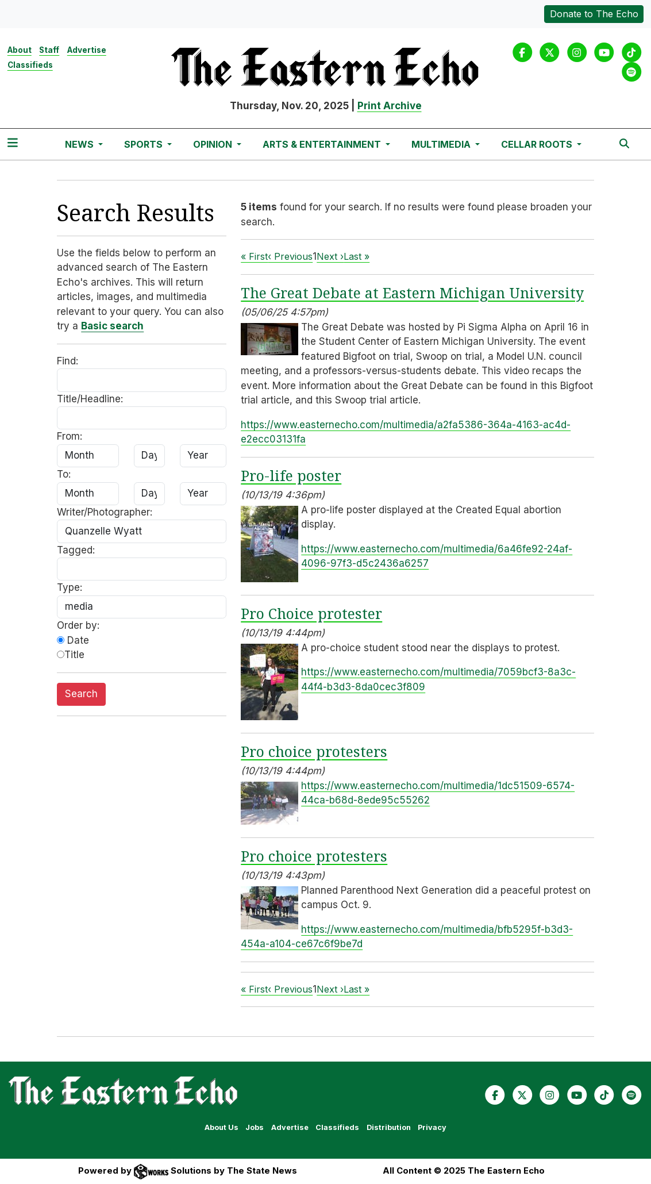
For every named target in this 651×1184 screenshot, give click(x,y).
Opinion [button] (213, 144)
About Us (221, 1127)
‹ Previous (290, 256)
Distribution (389, 1127)
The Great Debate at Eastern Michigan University (412, 292)
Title (70, 654)
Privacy (432, 1127)
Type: (69, 587)
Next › (330, 256)
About (19, 50)
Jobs (254, 1127)
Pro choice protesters (314, 751)
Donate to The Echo (594, 14)
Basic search (112, 326)
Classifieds (30, 65)
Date (73, 640)
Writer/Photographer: (104, 512)
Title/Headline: (90, 399)
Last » (356, 256)
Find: (67, 361)
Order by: (78, 625)
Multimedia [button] (442, 144)
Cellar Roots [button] (538, 144)
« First (254, 256)
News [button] (80, 144)
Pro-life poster (291, 475)
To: (64, 474)
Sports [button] (144, 144)
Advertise (86, 50)
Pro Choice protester (311, 613)
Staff (49, 50)
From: (69, 436)
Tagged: (76, 550)
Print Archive (389, 106)
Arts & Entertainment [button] (323, 144)
